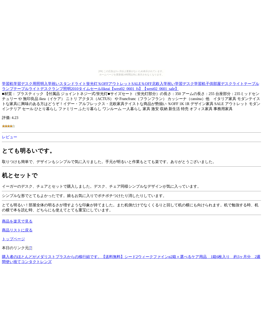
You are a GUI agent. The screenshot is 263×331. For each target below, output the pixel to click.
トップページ (13, 239)
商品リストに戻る (17, 230)
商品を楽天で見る (17, 221)
